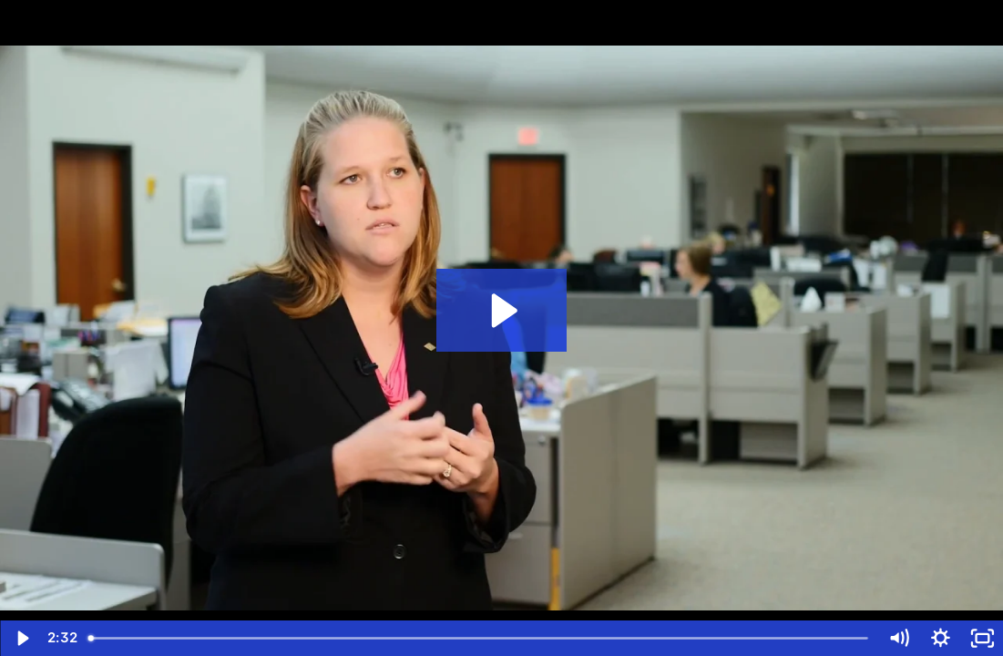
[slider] (479, 638)
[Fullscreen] (982, 638)
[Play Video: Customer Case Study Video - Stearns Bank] (501, 311)
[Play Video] (21, 638)
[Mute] (898, 638)
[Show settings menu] (940, 638)
